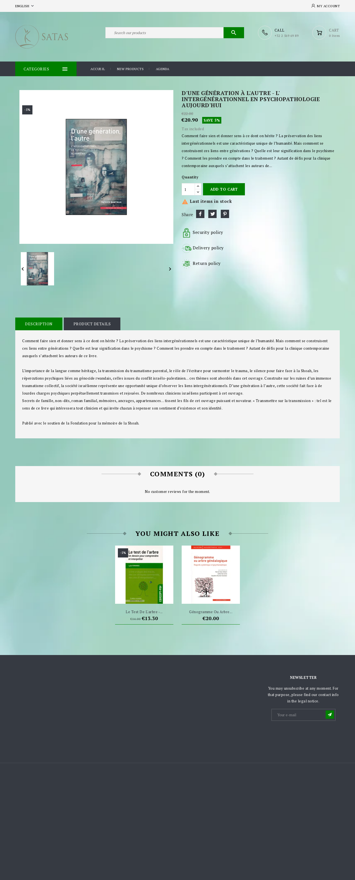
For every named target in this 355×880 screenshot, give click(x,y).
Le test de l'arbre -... (144, 611)
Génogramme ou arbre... (210, 611)
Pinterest (225, 214)
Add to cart (224, 189)
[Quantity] (188, 189)
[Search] (174, 32)
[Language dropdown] (25, 6)
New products (130, 69)
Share (200, 214)
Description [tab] (39, 323)
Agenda (162, 69)
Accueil (97, 69)
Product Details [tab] (92, 323)
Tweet (212, 214)
